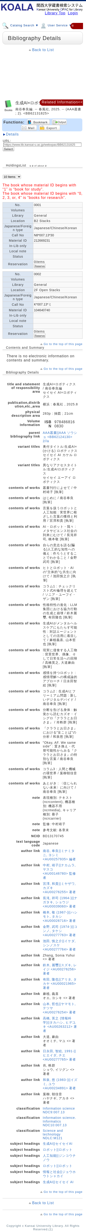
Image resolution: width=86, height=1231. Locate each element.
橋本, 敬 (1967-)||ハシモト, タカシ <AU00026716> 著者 (60, 916)
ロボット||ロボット (57, 1149)
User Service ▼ (56, 25)
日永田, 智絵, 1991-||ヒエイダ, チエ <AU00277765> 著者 (59, 1055)
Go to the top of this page (63, 344)
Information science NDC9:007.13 (59, 1110)
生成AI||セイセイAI (58, 1143)
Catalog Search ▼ (20, 25)
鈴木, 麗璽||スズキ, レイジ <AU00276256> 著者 (60, 969)
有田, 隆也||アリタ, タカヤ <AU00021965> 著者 (60, 984)
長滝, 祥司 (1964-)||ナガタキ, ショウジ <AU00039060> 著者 (60, 902)
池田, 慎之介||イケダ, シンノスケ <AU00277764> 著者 (59, 945)
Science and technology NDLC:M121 (53, 1134)
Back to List (43, 50)
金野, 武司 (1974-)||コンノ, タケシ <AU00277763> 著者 (60, 931)
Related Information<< (62, 102)
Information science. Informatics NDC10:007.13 (59, 1121)
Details (12, 134)
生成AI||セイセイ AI (58, 1182)
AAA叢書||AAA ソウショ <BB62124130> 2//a (60, 437)
